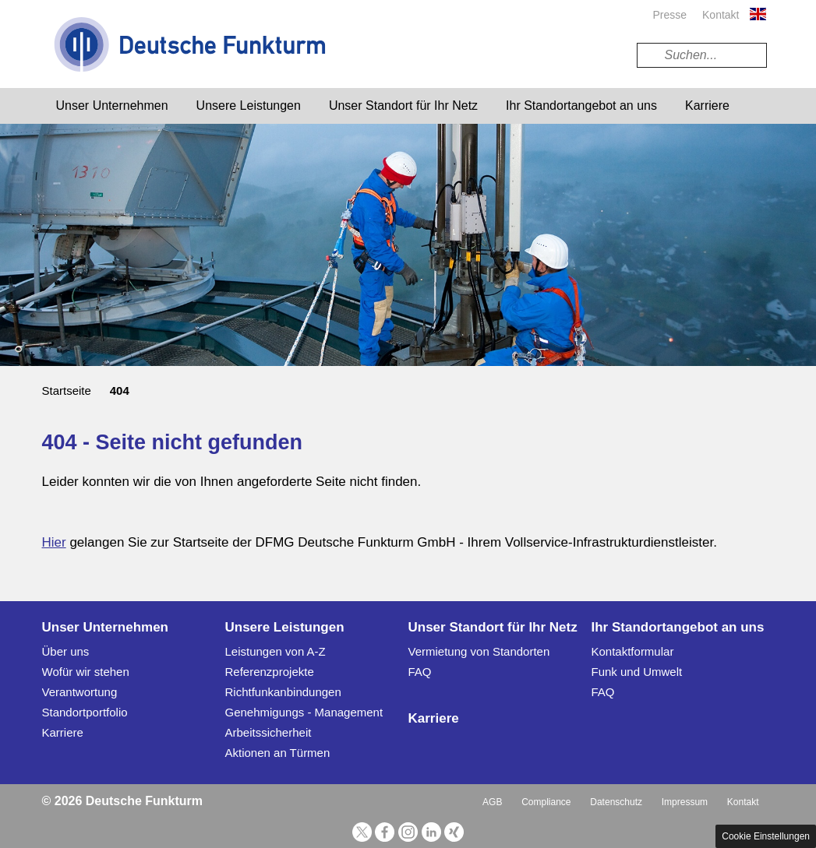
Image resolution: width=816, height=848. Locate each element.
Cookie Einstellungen (766, 836)
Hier (54, 542)
